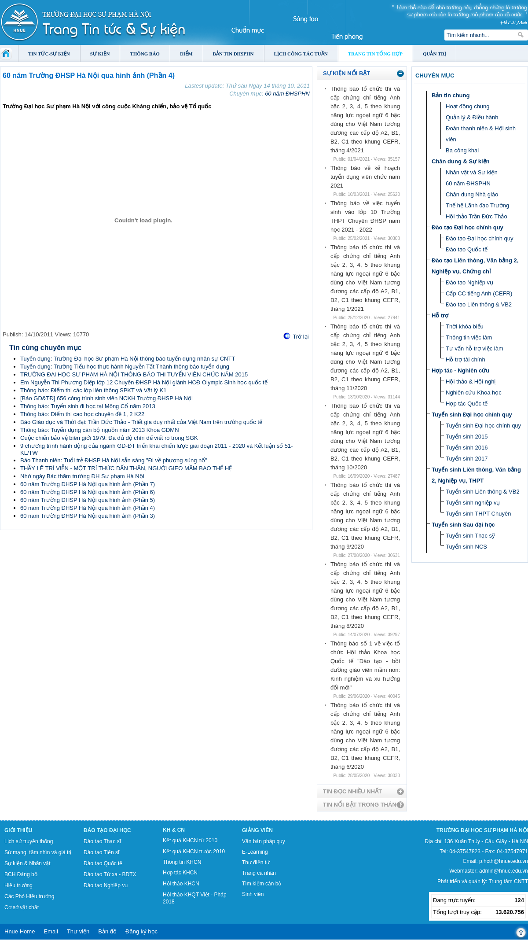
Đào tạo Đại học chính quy (467, 227)
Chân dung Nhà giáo (472, 194)
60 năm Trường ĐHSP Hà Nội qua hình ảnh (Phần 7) (87, 484)
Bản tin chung (450, 95)
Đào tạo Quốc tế (467, 249)
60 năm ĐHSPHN (287, 93)
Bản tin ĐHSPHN (233, 53)
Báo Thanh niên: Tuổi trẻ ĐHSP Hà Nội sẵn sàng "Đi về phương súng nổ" (113, 460)
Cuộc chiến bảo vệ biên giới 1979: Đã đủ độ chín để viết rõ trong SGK (109, 438)
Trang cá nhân (259, 873)
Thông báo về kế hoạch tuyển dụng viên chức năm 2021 (365, 177)
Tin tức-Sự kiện (49, 53)
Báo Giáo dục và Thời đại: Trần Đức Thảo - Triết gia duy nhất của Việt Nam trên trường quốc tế (141, 422)
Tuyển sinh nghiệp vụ (473, 502)
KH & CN (174, 830)
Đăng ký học (141, 931)
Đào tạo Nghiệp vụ (469, 282)
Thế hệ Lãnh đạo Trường (477, 205)
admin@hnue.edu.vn (503, 871)
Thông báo (145, 53)
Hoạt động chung (468, 106)
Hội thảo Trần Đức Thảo (476, 216)
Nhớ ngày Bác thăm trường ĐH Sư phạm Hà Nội (82, 476)
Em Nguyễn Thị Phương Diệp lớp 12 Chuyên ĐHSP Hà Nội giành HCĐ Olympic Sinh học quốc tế (144, 382)
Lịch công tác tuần (301, 53)
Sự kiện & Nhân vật (27, 863)
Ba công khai (462, 150)
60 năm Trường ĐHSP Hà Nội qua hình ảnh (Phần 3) (87, 515)
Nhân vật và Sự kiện (472, 172)
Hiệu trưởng (18, 885)
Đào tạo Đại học (107, 830)
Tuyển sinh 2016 (467, 447)
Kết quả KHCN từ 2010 (190, 840)
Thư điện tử (256, 862)
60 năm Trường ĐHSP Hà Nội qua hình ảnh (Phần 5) (87, 500)
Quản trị (434, 53)
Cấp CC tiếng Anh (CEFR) (479, 293)
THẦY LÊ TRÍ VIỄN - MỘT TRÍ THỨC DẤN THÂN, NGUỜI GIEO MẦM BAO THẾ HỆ (126, 468)
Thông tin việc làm (469, 337)
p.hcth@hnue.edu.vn (503, 861)
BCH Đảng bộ (20, 874)
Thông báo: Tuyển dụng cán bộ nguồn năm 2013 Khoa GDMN (99, 430)
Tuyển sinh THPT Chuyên (478, 513)
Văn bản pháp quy (263, 841)
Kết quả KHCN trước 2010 (194, 851)
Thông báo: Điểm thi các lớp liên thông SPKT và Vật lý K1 (93, 390)
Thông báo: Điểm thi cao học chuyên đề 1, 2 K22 (82, 414)
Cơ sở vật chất (21, 907)
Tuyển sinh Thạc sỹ (470, 535)
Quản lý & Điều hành (472, 117)
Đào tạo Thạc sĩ (102, 841)
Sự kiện (100, 53)
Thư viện (78, 931)
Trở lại (300, 336)
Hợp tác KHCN (180, 873)
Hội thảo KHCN (181, 884)
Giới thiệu (18, 830)
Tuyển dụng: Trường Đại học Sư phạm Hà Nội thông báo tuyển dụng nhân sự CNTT (127, 358)
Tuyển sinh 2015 (467, 436)
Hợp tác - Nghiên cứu (460, 370)
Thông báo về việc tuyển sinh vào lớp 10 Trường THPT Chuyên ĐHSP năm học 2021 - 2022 (365, 216)
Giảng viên (257, 830)
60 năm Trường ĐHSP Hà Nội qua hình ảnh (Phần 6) (87, 492)
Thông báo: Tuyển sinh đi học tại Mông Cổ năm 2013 (87, 406)
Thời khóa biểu (465, 326)
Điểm (186, 53)
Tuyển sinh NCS (466, 546)
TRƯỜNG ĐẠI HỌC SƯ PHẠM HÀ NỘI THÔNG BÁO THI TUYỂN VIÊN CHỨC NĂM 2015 (134, 374)
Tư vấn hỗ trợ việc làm (474, 348)
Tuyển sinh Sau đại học (463, 524)
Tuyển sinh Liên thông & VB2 (483, 491)
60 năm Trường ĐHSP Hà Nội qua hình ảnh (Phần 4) (87, 508)
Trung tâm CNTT (508, 881)
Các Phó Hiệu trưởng (29, 896)
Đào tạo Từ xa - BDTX (110, 874)
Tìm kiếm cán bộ (261, 884)
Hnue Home (19, 931)
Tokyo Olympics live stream (32, 948)
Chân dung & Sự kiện (461, 161)
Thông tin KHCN (182, 862)
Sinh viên (253, 894)
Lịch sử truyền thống (28, 841)
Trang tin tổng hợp (375, 53)
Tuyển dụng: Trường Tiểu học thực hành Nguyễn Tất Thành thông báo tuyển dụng (124, 366)
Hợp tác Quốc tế (467, 403)
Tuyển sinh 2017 (467, 458)
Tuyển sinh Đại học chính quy (472, 414)
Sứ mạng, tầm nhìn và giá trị (37, 852)
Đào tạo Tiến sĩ (101, 852)
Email (51, 931)
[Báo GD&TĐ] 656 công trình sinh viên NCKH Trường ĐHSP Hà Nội (106, 398)
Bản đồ (107, 931)
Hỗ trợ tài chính (465, 359)
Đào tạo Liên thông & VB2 (479, 304)
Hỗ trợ (440, 315)
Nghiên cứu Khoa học (474, 392)
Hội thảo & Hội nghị (470, 381)
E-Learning (255, 852)
